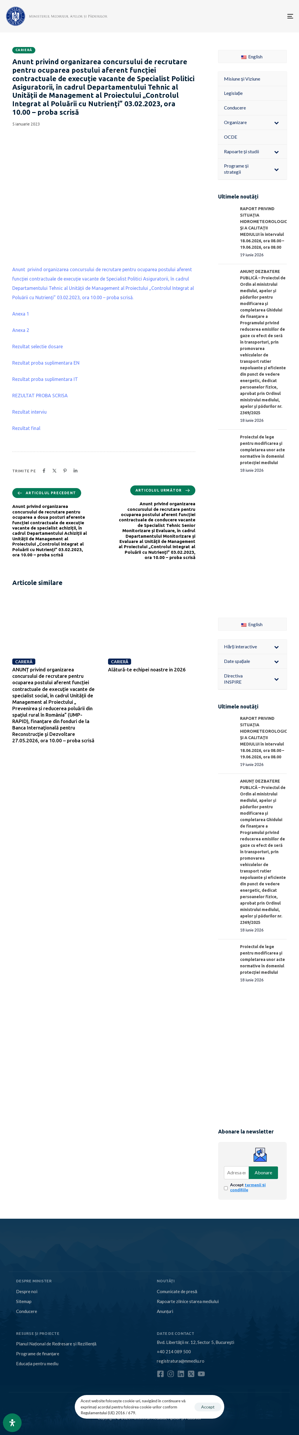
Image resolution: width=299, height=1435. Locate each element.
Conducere (26, 1311)
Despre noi (26, 1291)
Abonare (263, 1172)
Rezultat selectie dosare (37, 346)
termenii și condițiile (248, 1187)
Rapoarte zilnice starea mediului (188, 1301)
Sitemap (24, 1301)
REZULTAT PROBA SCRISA (40, 395)
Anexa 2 (20, 330)
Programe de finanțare (37, 1353)
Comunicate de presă (177, 1291)
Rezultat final (26, 428)
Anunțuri (165, 1311)
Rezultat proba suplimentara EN (45, 362)
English (252, 56)
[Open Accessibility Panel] (12, 1422)
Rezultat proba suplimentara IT (45, 379)
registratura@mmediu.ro (180, 1360)
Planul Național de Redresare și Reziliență (56, 1343)
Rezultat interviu (29, 412)
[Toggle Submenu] (276, 122)
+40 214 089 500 (174, 1351)
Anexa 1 (20, 313)
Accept (248, 1187)
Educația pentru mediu (37, 1363)
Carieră (23, 50)
